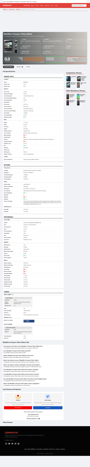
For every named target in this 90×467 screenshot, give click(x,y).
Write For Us (29, 1)
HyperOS (47, 5)
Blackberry (25, 82)
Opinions (19, 66)
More (56, 5)
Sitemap (63, 449)
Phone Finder (27, 5)
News (32, 5)
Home (5, 1)
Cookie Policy (23, 1)
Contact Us (34, 1)
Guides (41, 5)
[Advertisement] (45, 21)
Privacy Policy (17, 1)
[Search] (73, 5)
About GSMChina (10, 1)
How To (52, 5)
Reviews (37, 5)
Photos (28, 66)
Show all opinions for (33, 418)
